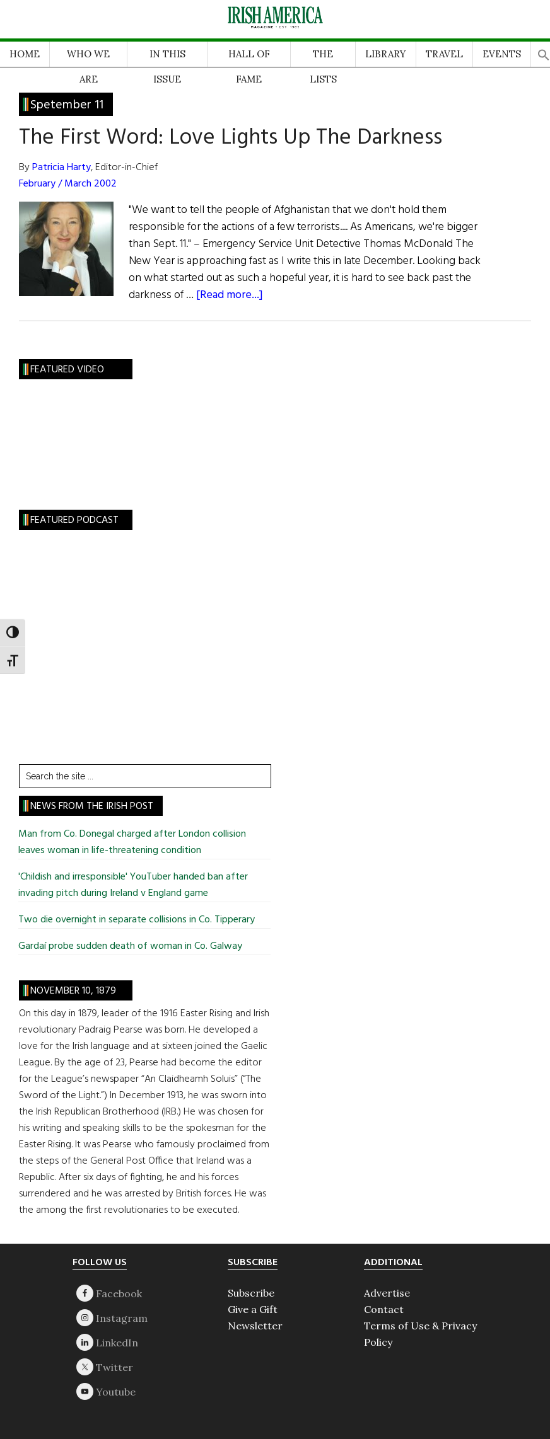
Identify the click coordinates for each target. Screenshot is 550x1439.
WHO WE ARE (88, 57)
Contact (384, 1309)
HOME (24, 54)
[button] (543, 51)
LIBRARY (385, 54)
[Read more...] (229, 295)
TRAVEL (444, 54)
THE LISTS (323, 57)
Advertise (387, 1293)
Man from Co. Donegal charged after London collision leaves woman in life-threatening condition (132, 842)
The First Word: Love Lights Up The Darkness (230, 138)
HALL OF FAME (249, 57)
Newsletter (255, 1325)
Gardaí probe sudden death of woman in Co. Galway (130, 946)
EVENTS (502, 54)
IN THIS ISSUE (167, 57)
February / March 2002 (68, 184)
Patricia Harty (61, 167)
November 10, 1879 (73, 991)
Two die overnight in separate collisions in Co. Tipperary (136, 920)
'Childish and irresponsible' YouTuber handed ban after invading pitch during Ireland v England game (133, 885)
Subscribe (251, 1293)
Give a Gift (253, 1309)
